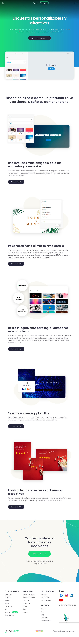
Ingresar (35, 3)
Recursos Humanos (28, 594)
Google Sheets (45, 597)
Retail (24, 609)
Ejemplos (43, 612)
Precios (43, 609)
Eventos (25, 612)
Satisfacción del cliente (29, 597)
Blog (42, 615)
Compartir (8, 597)
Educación (26, 600)
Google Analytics (46, 600)
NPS (6, 609)
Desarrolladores (9, 615)
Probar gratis (43, 3)
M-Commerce (9, 606)
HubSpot (43, 594)
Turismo (25, 606)
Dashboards (11, 612)
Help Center (44, 618)
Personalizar (8, 594)
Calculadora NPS (46, 620)
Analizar (7, 600)
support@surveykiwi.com (67, 605)
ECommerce (26, 603)
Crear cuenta (39, 554)
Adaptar (7, 603)
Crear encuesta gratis (39, 38)
